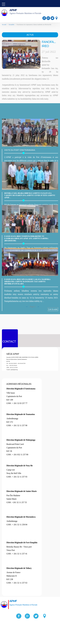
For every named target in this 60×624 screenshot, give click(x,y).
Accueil (4, 24)
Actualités (11, 24)
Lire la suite (52, 309)
